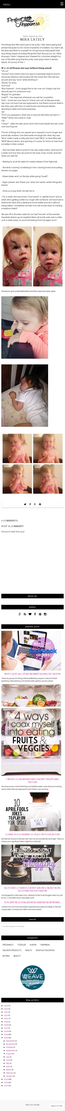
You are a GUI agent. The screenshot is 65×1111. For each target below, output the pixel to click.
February (9, 1073)
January (9, 1076)
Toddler (21, 945)
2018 (6, 1025)
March (8, 1070)
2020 (6, 1018)
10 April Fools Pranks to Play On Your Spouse (32, 834)
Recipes (6, 956)
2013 (6, 1079)
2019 (6, 1022)
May (7, 1063)
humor (33, 945)
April (8, 1066)
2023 (6, 1009)
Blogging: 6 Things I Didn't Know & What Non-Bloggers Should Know (32, 889)
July (7, 1057)
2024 (6, 1006)
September (10, 1050)
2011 (6, 1085)
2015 (6, 1034)
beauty (17, 956)
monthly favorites (45, 950)
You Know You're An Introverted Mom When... (32, 902)
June (8, 1060)
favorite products (12, 950)
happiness (45, 945)
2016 (6, 1031)
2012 (6, 1082)
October (9, 1047)
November (10, 1044)
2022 (6, 1012)
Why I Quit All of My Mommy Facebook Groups (32, 674)
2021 (6, 1015)
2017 (6, 1028)
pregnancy (8, 945)
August (9, 1054)
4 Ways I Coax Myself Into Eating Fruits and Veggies (32, 781)
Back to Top (56, 1106)
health (28, 950)
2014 (6, 1038)
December (10, 1041)
